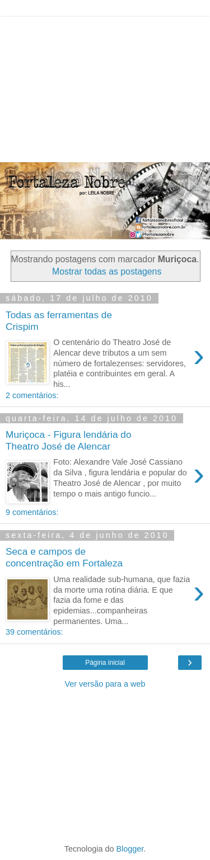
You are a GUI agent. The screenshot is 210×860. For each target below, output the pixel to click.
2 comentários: (32, 395)
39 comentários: (34, 631)
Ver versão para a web (105, 683)
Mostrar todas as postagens (106, 271)
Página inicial (105, 663)
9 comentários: (32, 512)
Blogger (130, 848)
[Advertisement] (105, 87)
